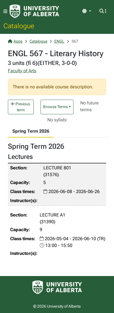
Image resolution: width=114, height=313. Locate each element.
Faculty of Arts (22, 70)
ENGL (59, 41)
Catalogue (18, 25)
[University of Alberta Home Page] (34, 11)
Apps (15, 41)
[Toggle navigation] (5, 11)
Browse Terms (55, 106)
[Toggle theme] (87, 11)
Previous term (20, 107)
